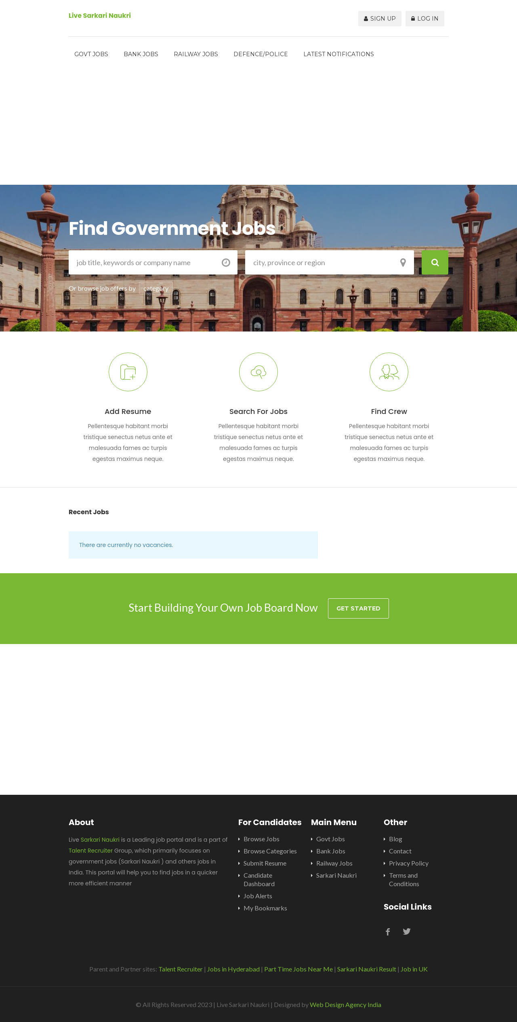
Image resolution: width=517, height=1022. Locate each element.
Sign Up (380, 18)
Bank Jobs (141, 54)
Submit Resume (265, 863)
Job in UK (414, 969)
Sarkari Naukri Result (366, 969)
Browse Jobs (262, 839)
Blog (395, 839)
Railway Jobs (196, 54)
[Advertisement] (258, 128)
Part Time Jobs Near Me (298, 969)
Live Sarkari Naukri (100, 15)
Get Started (358, 608)
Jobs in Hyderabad (233, 969)
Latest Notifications (338, 54)
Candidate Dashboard (259, 879)
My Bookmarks (265, 908)
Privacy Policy (409, 863)
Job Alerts (258, 896)
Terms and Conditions (404, 879)
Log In (425, 18)
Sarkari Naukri (100, 840)
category (155, 288)
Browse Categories (270, 851)
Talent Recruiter (91, 851)
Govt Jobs (91, 54)
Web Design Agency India (345, 1004)
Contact (400, 851)
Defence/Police (260, 54)
